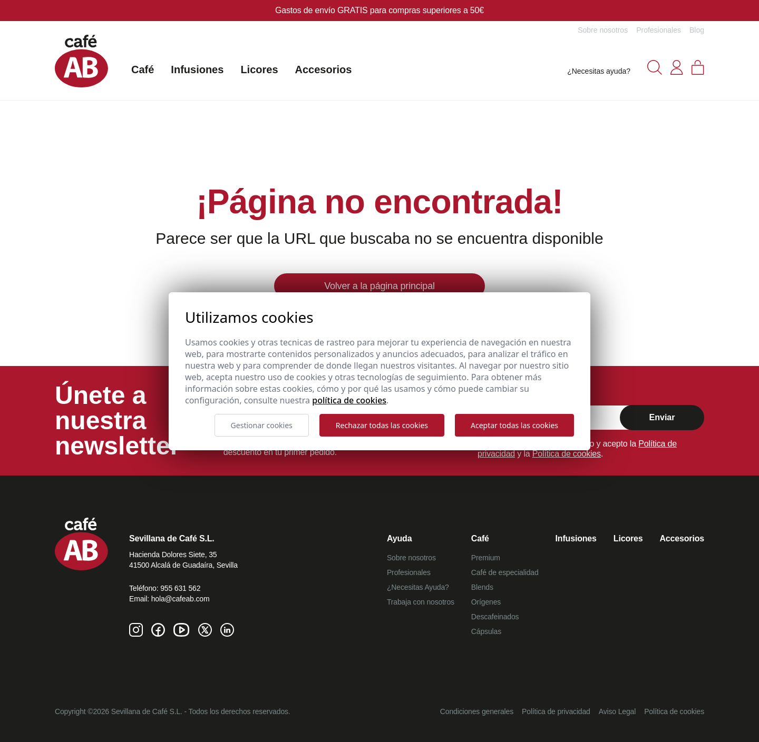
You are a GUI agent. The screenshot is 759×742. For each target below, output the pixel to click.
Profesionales (658, 30)
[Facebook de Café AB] (158, 630)
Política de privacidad (556, 711)
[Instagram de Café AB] (136, 630)
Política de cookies (566, 453)
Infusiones (197, 69)
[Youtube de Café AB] (181, 630)
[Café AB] (81, 61)
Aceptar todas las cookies (514, 425)
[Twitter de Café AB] (205, 630)
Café (142, 69)
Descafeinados (495, 616)
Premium (485, 557)
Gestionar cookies (262, 425)
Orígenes (486, 602)
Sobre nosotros (603, 30)
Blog (696, 30)
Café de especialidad (505, 572)
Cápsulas (486, 631)
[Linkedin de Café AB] (227, 630)
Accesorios (323, 69)
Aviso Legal (617, 711)
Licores (259, 69)
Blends (482, 587)
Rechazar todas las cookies (382, 425)
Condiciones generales (476, 711)
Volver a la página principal (379, 286)
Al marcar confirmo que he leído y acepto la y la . (577, 448)
